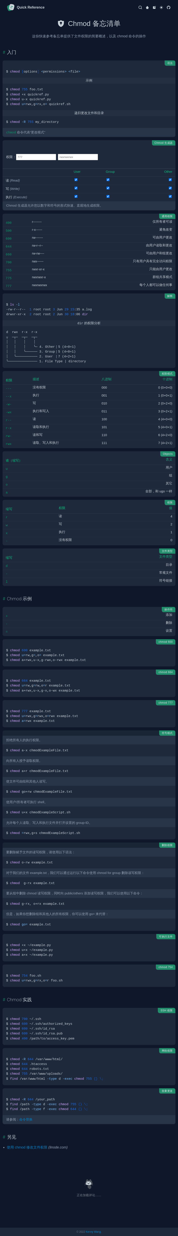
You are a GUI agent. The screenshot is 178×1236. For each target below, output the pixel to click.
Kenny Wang (93, 1231)
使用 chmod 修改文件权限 (27, 1147)
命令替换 (25, 1119)
